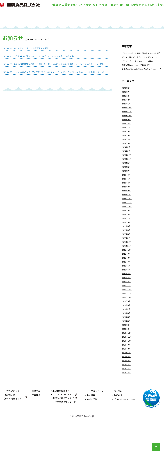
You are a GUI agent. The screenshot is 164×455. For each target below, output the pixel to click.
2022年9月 (127, 227)
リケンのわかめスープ (63, 430)
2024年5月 (127, 144)
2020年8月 (127, 333)
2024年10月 (127, 122)
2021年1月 (127, 311)
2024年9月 (127, 126)
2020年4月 (127, 350)
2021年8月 (127, 280)
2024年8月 (127, 131)
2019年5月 (127, 394)
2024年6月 (127, 139)
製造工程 (70, 18)
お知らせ (118, 430)
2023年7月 (127, 183)
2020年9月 (127, 328)
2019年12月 (127, 363)
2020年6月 (127, 341)
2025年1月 (127, 109)
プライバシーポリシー (124, 435)
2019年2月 (127, 407)
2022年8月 (127, 232)
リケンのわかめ (45, 18)
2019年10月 (127, 372)
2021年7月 (127, 284)
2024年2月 (127, 157)
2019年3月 (127, 403)
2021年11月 (127, 267)
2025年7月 (127, 96)
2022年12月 (127, 214)
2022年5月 (127, 245)
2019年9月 (127, 377)
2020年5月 (127, 346)
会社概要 (90, 430)
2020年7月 (127, 337)
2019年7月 (127, 385)
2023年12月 (127, 166)
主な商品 (118, 18)
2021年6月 (127, 289)
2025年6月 (127, 100)
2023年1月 (127, 210)
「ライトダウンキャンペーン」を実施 (140, 63)
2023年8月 (127, 179)
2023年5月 (127, 192)
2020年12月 (127, 315)
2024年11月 (127, 117)
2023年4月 (127, 197)
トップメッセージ (94, 426)
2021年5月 (127, 293)
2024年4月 (127, 148)
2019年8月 (127, 381)
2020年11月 (127, 320)
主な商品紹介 (59, 426)
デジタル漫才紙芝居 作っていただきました (142, 59)
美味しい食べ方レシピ (63, 433)
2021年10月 (127, 271)
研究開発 (94, 18)
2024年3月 (127, 153)
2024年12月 (127, 113)
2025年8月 (127, 91)
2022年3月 (127, 254)
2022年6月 (127, 240)
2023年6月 (127, 188)
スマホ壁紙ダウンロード (64, 437)
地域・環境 (91, 435)
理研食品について (143, 18)
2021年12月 (127, 262)
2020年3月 (127, 355)
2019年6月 (127, 390)
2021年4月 (127, 298)
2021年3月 (127, 302)
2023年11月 (127, 170)
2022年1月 (127, 258)
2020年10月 (127, 324)
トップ (21, 18)
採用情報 (118, 426)
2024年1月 (127, 161)
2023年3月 (127, 201)
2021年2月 (127, 306)
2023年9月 (127, 175)
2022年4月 (127, 249)
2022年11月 (127, 219)
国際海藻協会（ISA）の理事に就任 (138, 67)
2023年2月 (127, 205)
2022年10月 (127, 223)
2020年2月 (127, 359)
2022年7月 (127, 236)
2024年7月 (127, 135)
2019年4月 (127, 399)
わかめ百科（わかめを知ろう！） (13, 432)
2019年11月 (127, 368)
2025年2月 (127, 104)
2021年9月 (127, 276)
